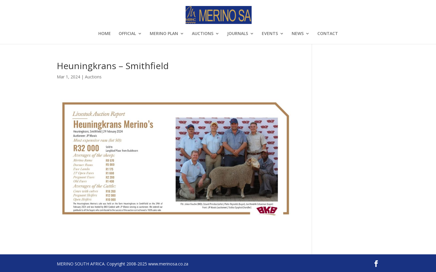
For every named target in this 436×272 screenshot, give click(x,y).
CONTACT (327, 33)
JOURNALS (237, 33)
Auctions (93, 77)
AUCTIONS (202, 33)
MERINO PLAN (164, 33)
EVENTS (270, 33)
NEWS (298, 33)
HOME (104, 33)
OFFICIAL (127, 33)
